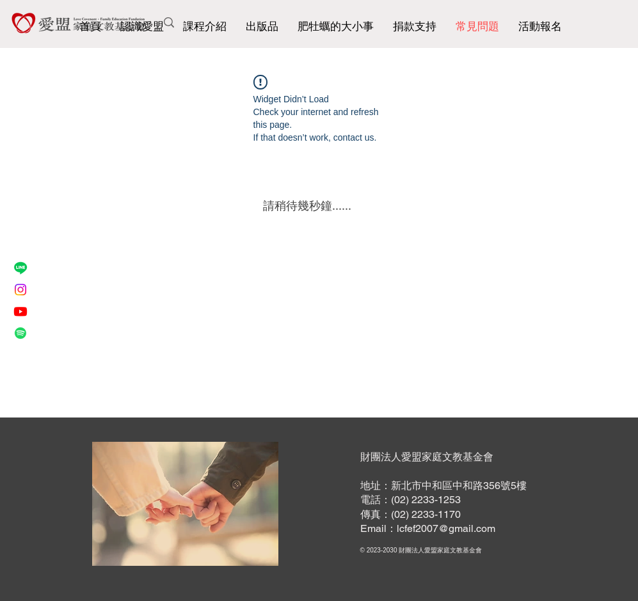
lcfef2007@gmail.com (446, 528)
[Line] (20, 268)
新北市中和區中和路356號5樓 (459, 486)
